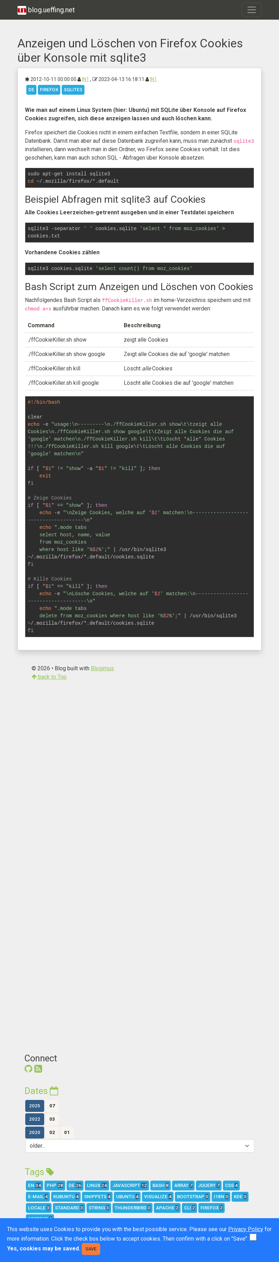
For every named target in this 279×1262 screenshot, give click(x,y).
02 (52, 1132)
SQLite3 (73, 89)
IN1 (85, 79)
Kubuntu (66, 1196)
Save (91, 1248)
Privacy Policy (245, 1229)
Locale (38, 1207)
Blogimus (102, 668)
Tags (39, 1172)
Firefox (49, 89)
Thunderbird (132, 1207)
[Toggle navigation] (251, 10)
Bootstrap (192, 1196)
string (99, 1207)
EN (34, 1185)
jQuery (208, 1185)
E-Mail (38, 1196)
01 (67, 1132)
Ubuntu (127, 1196)
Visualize (157, 1196)
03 (52, 1119)
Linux (97, 1185)
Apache (167, 1207)
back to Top (49, 676)
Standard (69, 1207)
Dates (41, 1091)
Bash (160, 1185)
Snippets (97, 1196)
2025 (34, 1105)
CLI (189, 1207)
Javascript (130, 1185)
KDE (240, 1196)
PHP (55, 1185)
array (183, 1185)
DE (31, 89)
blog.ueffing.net (46, 10)
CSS (231, 1185)
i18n (221, 1196)
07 (52, 1105)
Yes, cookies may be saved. (43, 1248)
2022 (34, 1119)
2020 (34, 1132)
